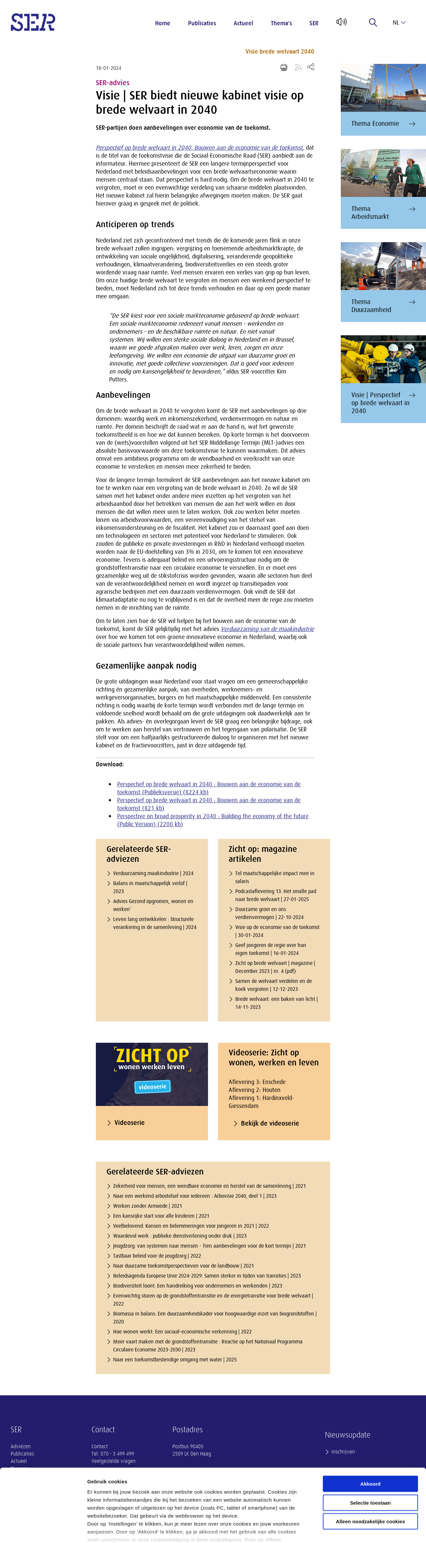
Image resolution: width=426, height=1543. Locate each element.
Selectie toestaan (370, 1459)
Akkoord (370, 1440)
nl (399, 23)
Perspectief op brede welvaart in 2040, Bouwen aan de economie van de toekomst (199, 147)
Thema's (281, 23)
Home (162, 23)
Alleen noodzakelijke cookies (370, 1477)
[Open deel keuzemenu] (310, 66)
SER (314, 23)
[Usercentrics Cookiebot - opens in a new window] (43, 1530)
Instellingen (358, 1530)
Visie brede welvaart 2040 (280, 51)
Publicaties (202, 23)
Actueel (243, 23)
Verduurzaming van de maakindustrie (267, 629)
